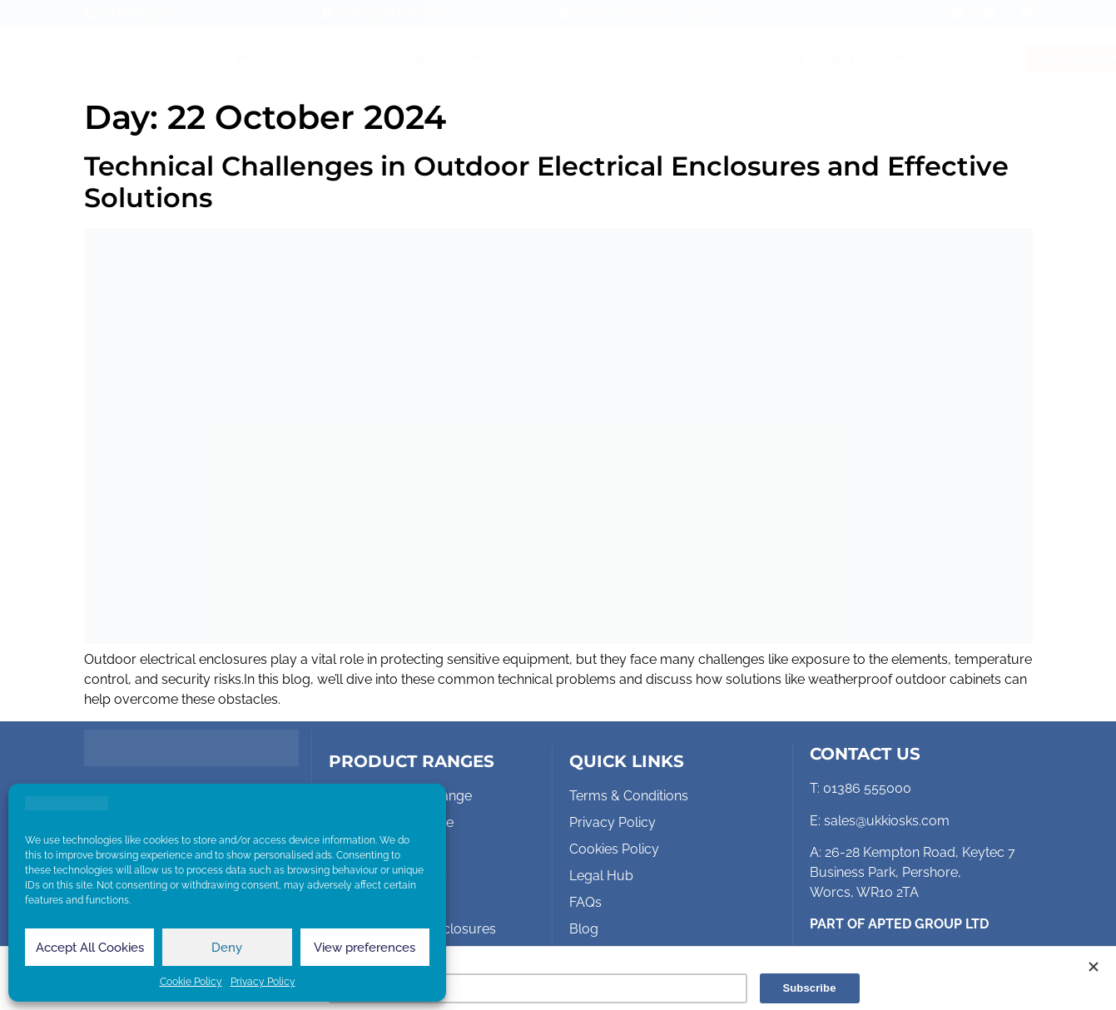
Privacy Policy (263, 982)
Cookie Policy (191, 982)
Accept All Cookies (90, 947)
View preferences (364, 947)
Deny (226, 947)
